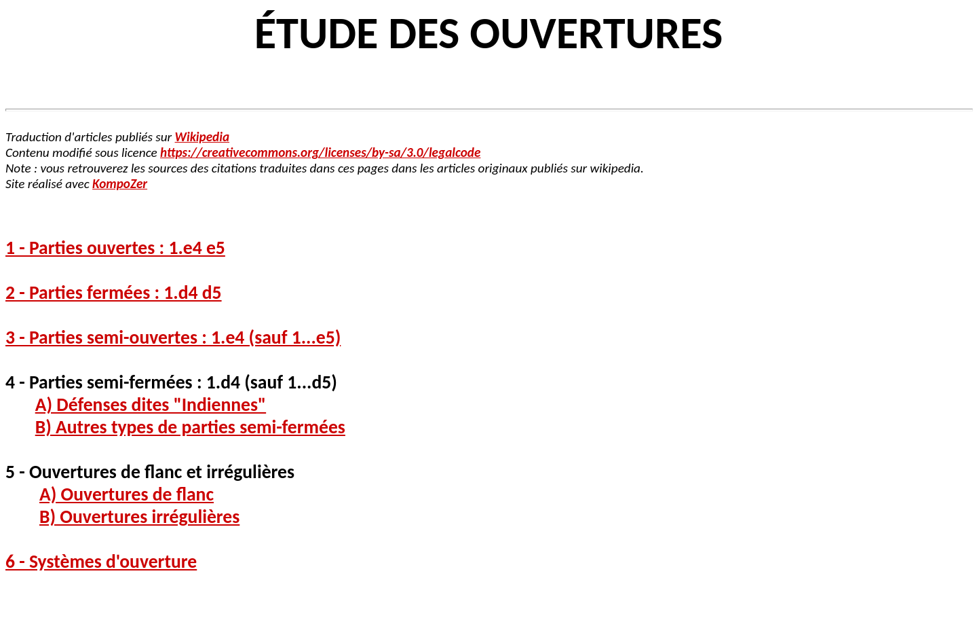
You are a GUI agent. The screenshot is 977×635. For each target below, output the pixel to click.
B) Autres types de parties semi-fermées (190, 427)
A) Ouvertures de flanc (126, 494)
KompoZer (119, 184)
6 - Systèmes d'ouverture (101, 561)
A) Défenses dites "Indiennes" (150, 404)
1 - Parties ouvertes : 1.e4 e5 (115, 247)
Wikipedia (202, 137)
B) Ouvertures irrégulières (139, 516)
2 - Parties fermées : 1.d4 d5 (113, 292)
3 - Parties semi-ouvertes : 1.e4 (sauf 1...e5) (173, 337)
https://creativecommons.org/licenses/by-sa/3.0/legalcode (320, 152)
